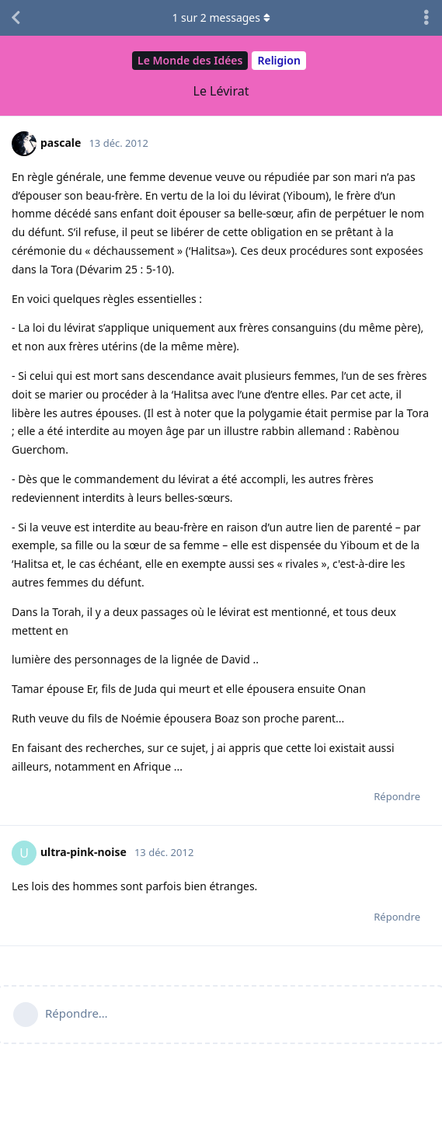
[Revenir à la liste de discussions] (15, 18)
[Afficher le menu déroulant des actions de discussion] (426, 18)
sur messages (221, 17)
